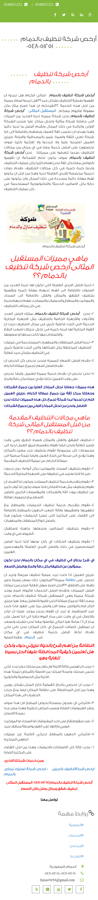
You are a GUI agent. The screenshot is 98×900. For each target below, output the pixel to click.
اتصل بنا (77, 856)
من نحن (77, 846)
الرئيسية (76, 825)
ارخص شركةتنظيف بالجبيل (73, 769)
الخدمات (76, 835)
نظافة (70, 580)
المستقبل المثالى (40, 111)
